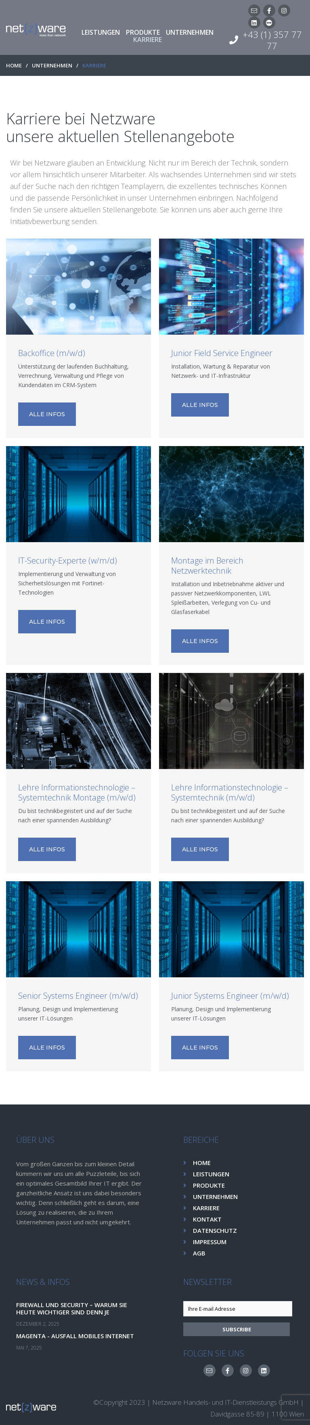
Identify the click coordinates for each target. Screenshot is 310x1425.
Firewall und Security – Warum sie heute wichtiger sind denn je (76, 1308)
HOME (14, 66)
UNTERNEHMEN (51, 66)
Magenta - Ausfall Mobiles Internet (78, 1335)
